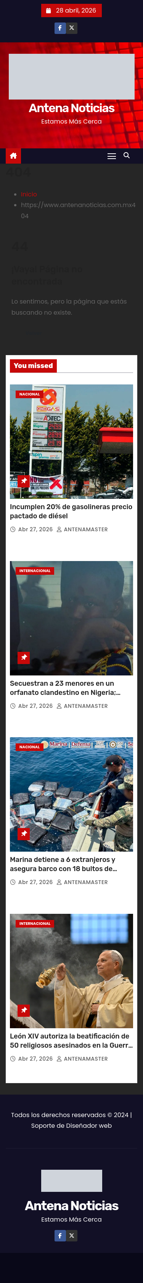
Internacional (34, 571)
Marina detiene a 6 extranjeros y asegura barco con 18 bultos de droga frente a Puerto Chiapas (62, 868)
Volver (34, 333)
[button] (128, 155)
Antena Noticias (71, 108)
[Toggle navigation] (112, 155)
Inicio (29, 194)
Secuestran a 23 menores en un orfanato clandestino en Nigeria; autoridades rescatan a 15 (63, 692)
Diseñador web (89, 1125)
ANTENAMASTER (82, 529)
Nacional (29, 394)
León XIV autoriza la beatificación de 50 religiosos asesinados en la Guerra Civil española (71, 1045)
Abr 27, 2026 (36, 529)
